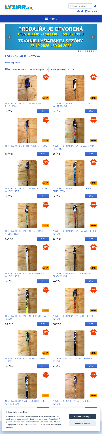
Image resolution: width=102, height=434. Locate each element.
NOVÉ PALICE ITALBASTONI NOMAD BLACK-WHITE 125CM (26, 190)
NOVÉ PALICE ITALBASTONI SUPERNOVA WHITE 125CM (24, 275)
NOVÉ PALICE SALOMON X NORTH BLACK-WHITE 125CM (25, 402)
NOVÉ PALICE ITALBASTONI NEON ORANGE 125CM (73, 317)
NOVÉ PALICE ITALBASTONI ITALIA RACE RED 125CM (74, 232)
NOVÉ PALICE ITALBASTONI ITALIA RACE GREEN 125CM (24, 232)
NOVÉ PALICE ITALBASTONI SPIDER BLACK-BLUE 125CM (25, 105)
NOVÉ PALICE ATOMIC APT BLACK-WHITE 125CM (72, 360)
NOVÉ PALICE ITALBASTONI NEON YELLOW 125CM (25, 317)
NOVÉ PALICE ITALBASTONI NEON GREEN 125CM (25, 360)
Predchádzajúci (9, 37)
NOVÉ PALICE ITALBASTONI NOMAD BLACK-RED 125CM (74, 147)
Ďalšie (92, 37)
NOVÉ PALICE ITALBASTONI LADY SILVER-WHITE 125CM (72, 105)
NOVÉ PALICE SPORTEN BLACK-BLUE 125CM (26, 146)
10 (95, 51)
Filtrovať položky (12, 62)
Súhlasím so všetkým (82, 417)
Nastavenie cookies (82, 423)
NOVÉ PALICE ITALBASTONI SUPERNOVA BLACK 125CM (72, 275)
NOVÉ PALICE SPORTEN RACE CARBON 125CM (71, 402)
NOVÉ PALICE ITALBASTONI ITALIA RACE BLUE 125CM (72, 190)
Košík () (91, 11)
